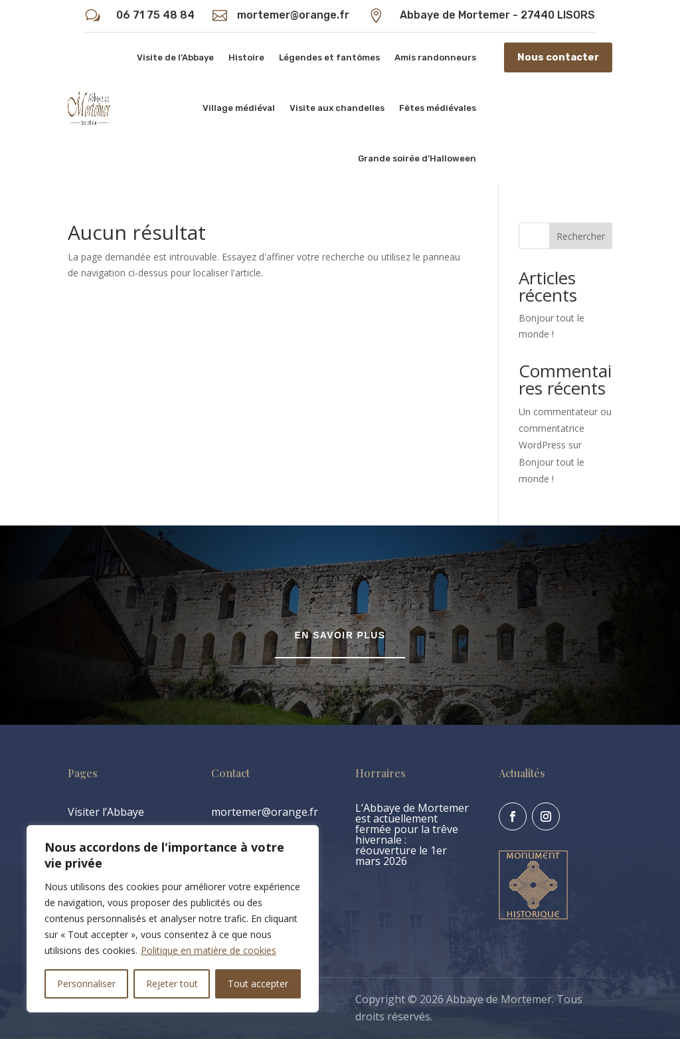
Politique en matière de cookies (208, 950)
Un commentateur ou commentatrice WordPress (565, 428)
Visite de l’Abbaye (175, 57)
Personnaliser (86, 983)
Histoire (246, 57)
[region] (173, 918)
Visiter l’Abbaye (106, 811)
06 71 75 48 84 (155, 15)
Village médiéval (239, 108)
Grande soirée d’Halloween (417, 158)
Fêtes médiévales (437, 108)
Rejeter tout (172, 983)
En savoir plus (340, 635)
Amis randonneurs (435, 57)
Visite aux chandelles (337, 108)
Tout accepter (258, 983)
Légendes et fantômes (329, 57)
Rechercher (580, 236)
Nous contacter (558, 57)
